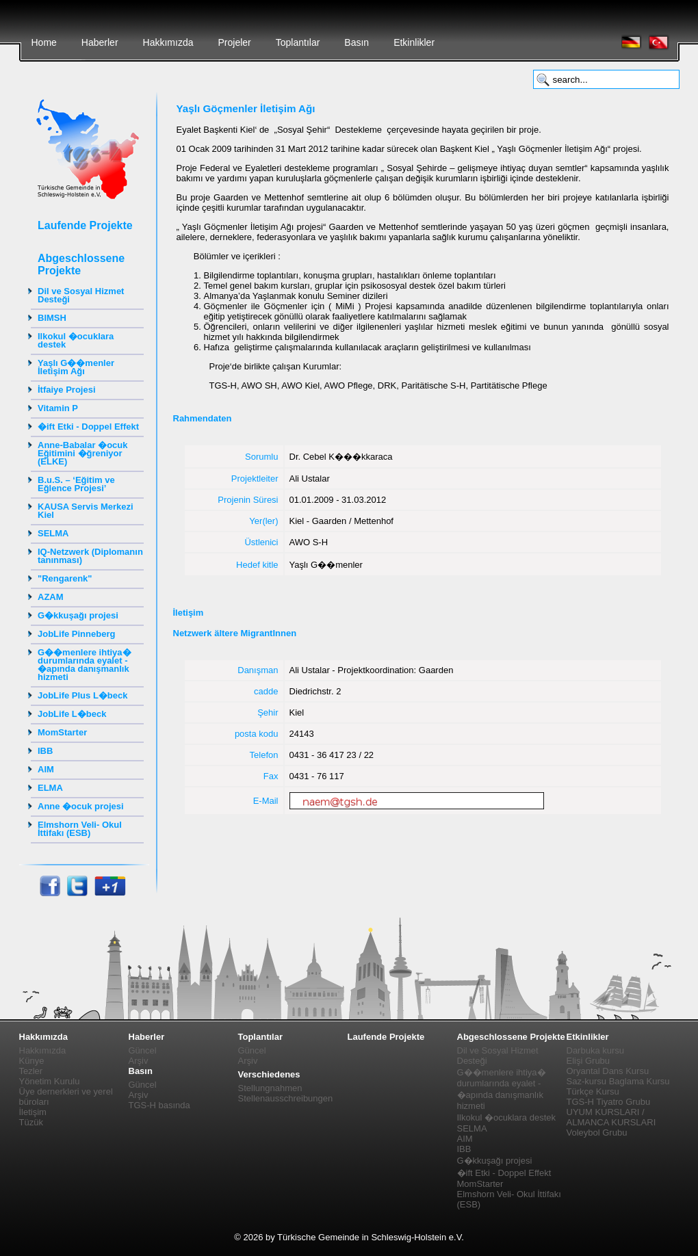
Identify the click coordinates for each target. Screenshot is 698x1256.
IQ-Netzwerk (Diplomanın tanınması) (90, 556)
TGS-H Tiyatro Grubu (609, 1102)
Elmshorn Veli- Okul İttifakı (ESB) (80, 829)
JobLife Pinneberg (76, 634)
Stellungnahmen (270, 1088)
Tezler (31, 1071)
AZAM (51, 597)
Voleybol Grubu (597, 1132)
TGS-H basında (159, 1105)
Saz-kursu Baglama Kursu (618, 1081)
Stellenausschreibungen (285, 1098)
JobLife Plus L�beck (82, 695)
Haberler (99, 42)
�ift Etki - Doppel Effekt (88, 426)
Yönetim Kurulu (49, 1081)
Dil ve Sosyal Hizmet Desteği (81, 295)
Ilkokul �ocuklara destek (76, 340)
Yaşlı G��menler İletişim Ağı (76, 367)
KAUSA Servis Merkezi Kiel (85, 510)
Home (44, 42)
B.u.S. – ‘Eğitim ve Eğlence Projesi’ (76, 484)
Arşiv (138, 1061)
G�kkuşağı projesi (78, 615)
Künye (31, 1061)
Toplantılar (298, 42)
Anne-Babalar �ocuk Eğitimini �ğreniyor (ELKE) (82, 453)
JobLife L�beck (72, 714)
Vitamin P (58, 408)
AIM (46, 769)
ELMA (50, 788)
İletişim (33, 1112)
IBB (45, 751)
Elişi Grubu (588, 1061)
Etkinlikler (414, 42)
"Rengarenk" (65, 578)
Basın (356, 42)
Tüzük (31, 1122)
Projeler (234, 42)
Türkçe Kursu (593, 1091)
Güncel (143, 1050)
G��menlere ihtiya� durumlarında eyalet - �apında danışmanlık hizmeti (84, 664)
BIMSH (52, 318)
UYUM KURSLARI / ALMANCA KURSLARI (611, 1117)
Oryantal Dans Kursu (608, 1071)
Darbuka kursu (596, 1050)
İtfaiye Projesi (67, 389)
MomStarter (62, 732)
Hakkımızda (168, 42)
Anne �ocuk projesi (81, 806)
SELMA (53, 533)
